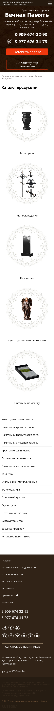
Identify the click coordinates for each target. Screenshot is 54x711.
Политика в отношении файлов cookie (19, 693)
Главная (6, 560)
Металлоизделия (12, 581)
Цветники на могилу (14, 513)
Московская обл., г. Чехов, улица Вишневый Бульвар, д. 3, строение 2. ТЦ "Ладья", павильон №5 (27, 24)
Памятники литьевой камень (20, 442)
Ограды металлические (16, 458)
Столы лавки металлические (19, 481)
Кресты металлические (16, 450)
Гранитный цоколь (13, 497)
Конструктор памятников (17, 419)
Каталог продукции (13, 574)
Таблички (8, 474)
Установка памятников (16, 536)
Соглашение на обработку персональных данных (24, 690)
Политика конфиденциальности (16, 695)
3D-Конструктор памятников (27, 64)
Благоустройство (12, 521)
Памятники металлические (18, 466)
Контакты (7, 602)
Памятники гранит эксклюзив (20, 435)
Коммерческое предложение (19, 567)
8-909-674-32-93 (31, 34)
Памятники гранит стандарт (19, 427)
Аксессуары (8, 588)
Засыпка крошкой (13, 528)
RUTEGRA (10, 706)
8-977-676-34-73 (31, 41)
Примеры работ (11, 595)
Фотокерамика (11, 489)
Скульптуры (9, 505)
